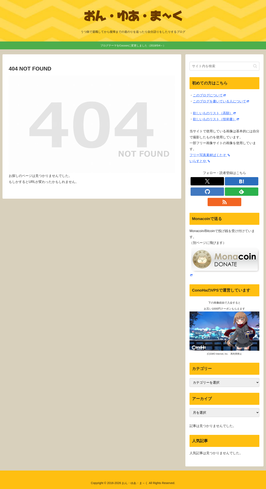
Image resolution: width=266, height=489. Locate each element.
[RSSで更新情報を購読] (224, 202)
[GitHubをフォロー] (207, 191)
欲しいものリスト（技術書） (216, 119)
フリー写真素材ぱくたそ (210, 155)
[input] (224, 66)
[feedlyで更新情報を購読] (241, 191)
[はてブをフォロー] (241, 181)
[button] (255, 66)
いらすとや (200, 161)
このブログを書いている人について (221, 101)
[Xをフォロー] (207, 181)
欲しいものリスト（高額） (214, 113)
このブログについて (209, 95)
